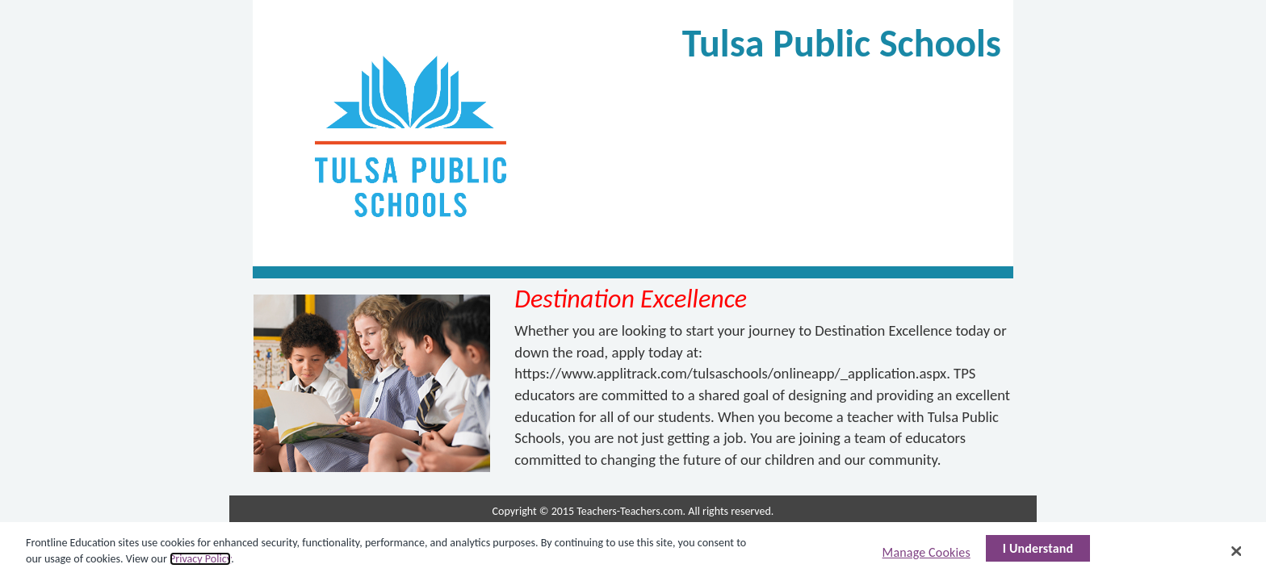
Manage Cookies (926, 552)
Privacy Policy (200, 559)
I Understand (1038, 548)
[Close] (1237, 551)
